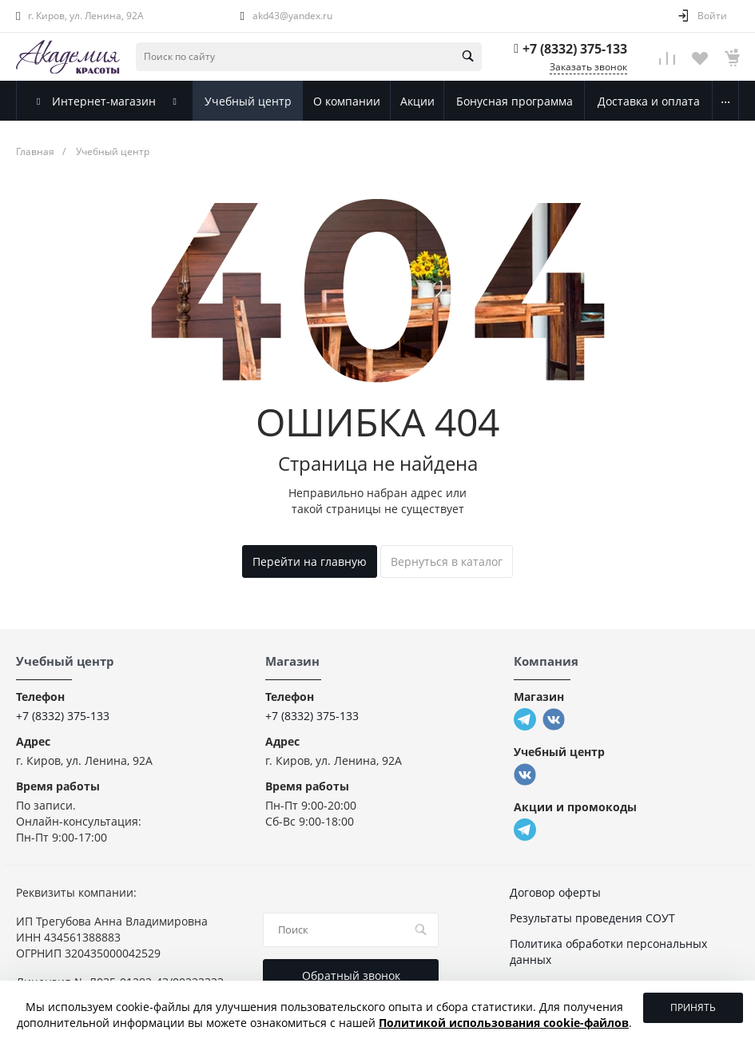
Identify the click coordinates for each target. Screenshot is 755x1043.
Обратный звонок (351, 975)
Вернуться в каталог (447, 561)
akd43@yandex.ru (292, 15)
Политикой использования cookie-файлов (504, 1022)
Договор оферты (555, 892)
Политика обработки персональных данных (608, 951)
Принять (693, 1007)
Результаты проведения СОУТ (592, 918)
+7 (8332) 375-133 (575, 49)
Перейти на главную (309, 561)
